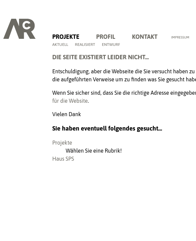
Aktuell (60, 44)
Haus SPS (63, 159)
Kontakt (144, 36)
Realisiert (85, 44)
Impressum (180, 37)
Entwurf (111, 44)
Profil (105, 36)
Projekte (65, 36)
